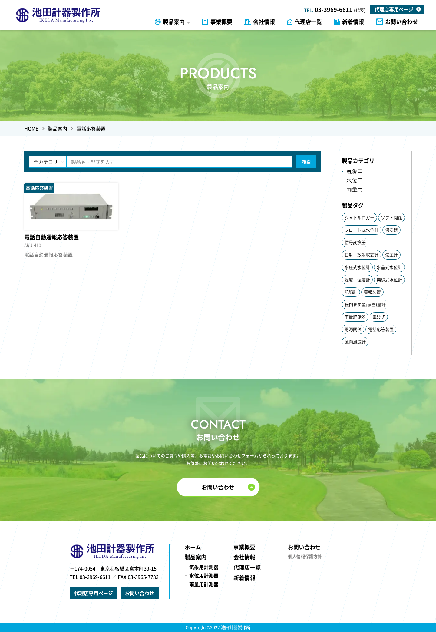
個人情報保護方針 (305, 556)
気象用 (354, 171)
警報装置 (372, 292)
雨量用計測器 (203, 584)
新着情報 (353, 21)
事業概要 (221, 21)
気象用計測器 (203, 567)
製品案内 (174, 21)
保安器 (391, 230)
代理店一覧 (308, 21)
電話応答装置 (381, 329)
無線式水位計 (389, 279)
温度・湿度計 (357, 279)
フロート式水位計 (361, 230)
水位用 (354, 180)
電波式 (378, 317)
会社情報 (264, 21)
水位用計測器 (203, 575)
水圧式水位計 (357, 267)
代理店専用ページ (394, 9)
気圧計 (391, 255)
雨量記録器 (355, 317)
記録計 (351, 292)
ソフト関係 (391, 217)
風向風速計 (355, 342)
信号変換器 (355, 242)
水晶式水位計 (389, 267)
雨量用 (354, 189)
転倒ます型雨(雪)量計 (365, 304)
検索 (306, 161)
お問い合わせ (401, 21)
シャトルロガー (359, 217)
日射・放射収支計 (361, 255)
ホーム (193, 547)
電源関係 (353, 329)
